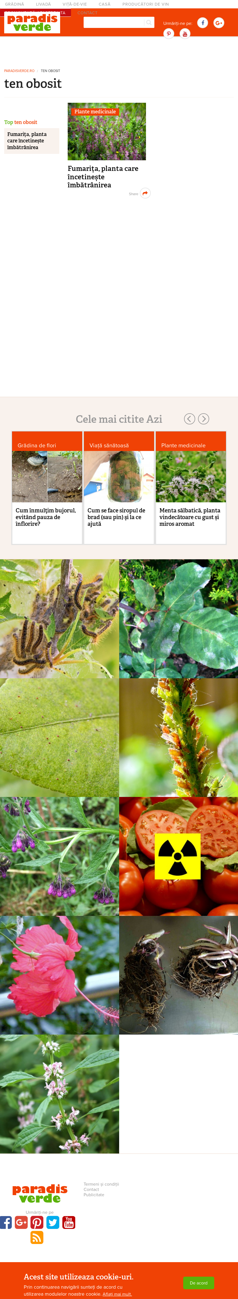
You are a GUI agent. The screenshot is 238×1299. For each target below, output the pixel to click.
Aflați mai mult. (117, 1294)
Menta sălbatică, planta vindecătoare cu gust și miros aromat (189, 517)
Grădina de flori (37, 445)
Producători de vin (145, 4)
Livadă (43, 4)
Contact (91, 1189)
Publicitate (94, 1195)
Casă (105, 4)
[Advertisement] (119, 51)
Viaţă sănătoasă (109, 445)
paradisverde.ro (19, 71)
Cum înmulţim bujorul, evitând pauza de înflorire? (46, 517)
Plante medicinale (95, 111)
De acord (199, 1283)
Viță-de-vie (75, 4)
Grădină (14, 4)
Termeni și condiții (101, 1184)
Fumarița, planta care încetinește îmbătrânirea (103, 177)
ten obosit (50, 71)
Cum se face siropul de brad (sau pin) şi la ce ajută (116, 517)
